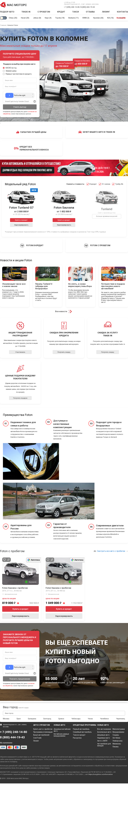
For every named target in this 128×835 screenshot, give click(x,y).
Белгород (47, 719)
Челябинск (104, 719)
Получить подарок (20, 398)
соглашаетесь (76, 766)
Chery (13, 18)
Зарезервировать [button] (21, 225)
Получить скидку (64, 352)
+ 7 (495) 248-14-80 (71, 7)
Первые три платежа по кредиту (17, 74)
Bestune (74, 18)
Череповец (120, 719)
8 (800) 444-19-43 (88, 7)
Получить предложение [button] (19, 679)
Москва (6, 719)
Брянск (61, 719)
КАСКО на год (10, 68)
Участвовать (20, 352)
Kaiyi (48, 18)
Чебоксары (76, 719)
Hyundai (99, 18)
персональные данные (47, 766)
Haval (25, 18)
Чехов (90, 719)
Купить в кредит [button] (21, 220)
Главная (3, 25)
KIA (111, 18)
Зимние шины (10, 71)
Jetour (37, 18)
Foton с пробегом (12, 551)
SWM (86, 18)
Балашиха (32, 719)
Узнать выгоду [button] (19, 107)
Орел (19, 719)
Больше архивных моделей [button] (106, 216)
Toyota (60, 18)
